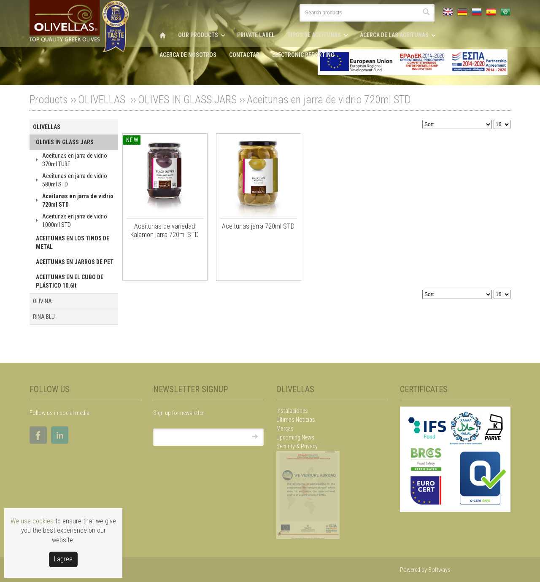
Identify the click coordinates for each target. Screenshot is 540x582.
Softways (439, 569)
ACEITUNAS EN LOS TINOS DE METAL (72, 242)
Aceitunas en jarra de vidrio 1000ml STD (74, 220)
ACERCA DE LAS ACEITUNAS (394, 35)
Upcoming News (295, 437)
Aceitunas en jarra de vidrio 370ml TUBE (74, 159)
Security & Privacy (297, 446)
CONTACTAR (244, 54)
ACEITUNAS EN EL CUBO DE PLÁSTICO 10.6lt (69, 281)
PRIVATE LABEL (256, 35)
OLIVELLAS (103, 99)
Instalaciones (292, 410)
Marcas (285, 428)
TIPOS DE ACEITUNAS (314, 35)
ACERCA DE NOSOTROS (187, 54)
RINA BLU (44, 316)
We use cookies (32, 521)
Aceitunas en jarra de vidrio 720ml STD (329, 99)
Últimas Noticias (295, 419)
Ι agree (63, 559)
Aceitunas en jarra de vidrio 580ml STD (74, 180)
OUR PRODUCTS (198, 35)
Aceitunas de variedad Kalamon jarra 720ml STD (164, 230)
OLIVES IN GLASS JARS (187, 99)
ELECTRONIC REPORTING (303, 54)
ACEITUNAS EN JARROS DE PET (74, 262)
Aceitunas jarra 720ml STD (258, 226)
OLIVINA (42, 301)
